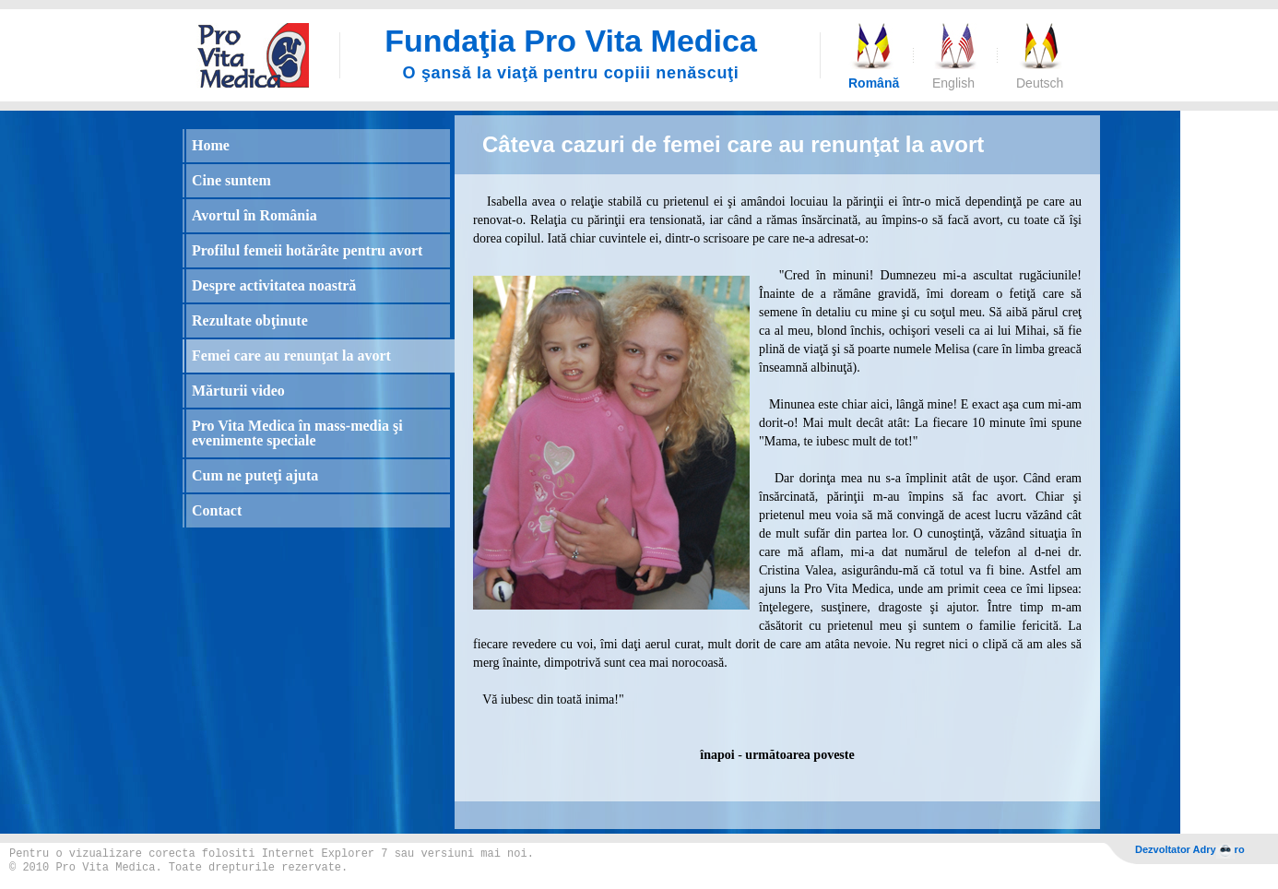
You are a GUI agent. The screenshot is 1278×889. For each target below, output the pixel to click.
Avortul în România (254, 215)
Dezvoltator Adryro (1190, 851)
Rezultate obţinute (250, 320)
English (953, 83)
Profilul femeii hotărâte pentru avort (307, 250)
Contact (217, 510)
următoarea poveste (799, 755)
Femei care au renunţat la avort (291, 355)
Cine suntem (231, 180)
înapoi (717, 755)
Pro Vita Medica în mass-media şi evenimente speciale (297, 433)
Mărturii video (238, 390)
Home (211, 145)
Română (871, 83)
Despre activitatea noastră (274, 285)
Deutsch (1039, 83)
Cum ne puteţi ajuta (255, 475)
